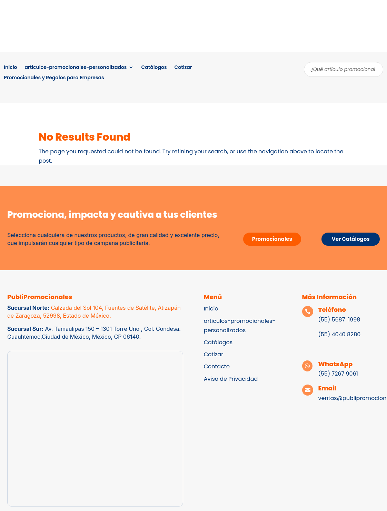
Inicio (10, 68)
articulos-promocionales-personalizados (76, 68)
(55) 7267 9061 (338, 374)
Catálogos (154, 68)
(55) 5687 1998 (340, 320)
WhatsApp (335, 364)
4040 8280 (345, 334)
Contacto (217, 366)
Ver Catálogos (351, 239)
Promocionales (272, 239)
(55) (324, 334)
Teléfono (332, 309)
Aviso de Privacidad (231, 379)
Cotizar (183, 68)
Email (327, 388)
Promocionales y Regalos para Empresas (54, 78)
